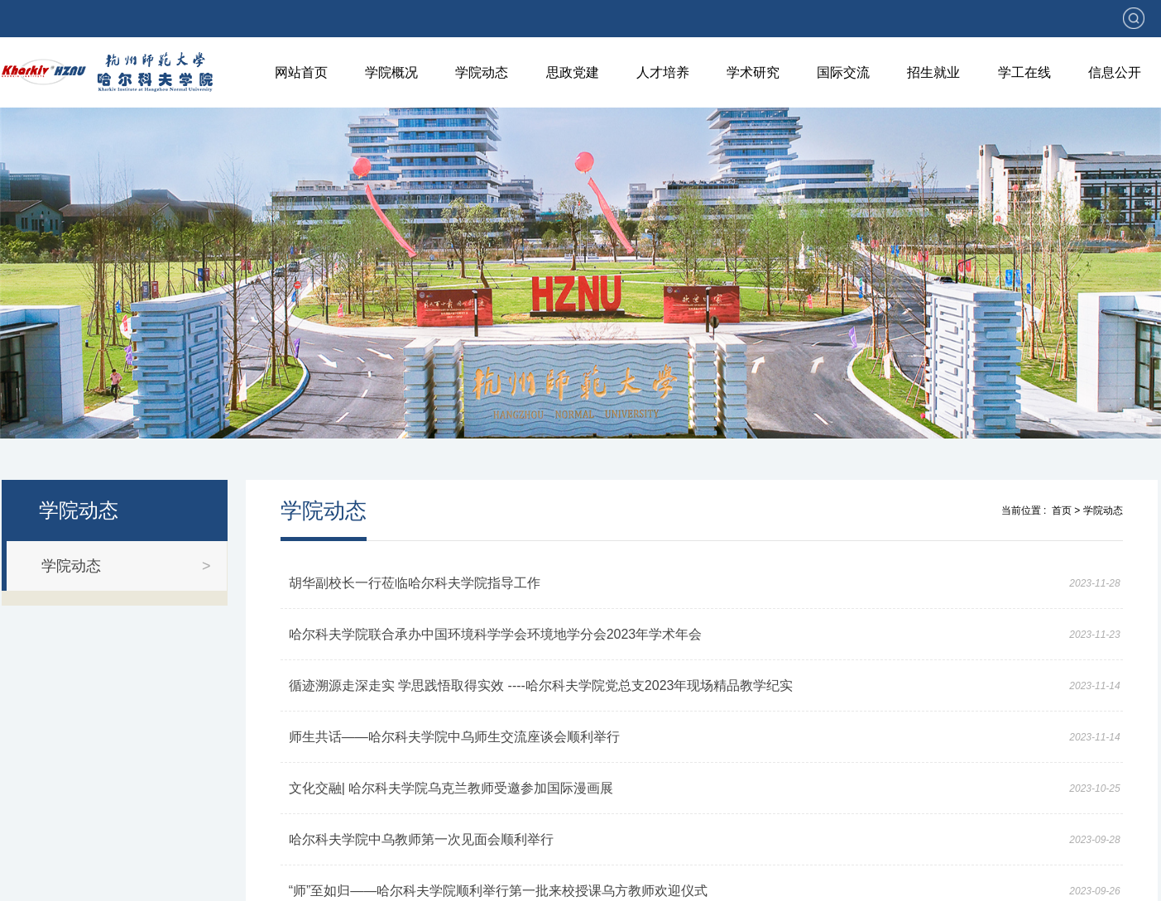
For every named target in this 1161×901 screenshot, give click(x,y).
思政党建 (572, 72)
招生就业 (933, 72)
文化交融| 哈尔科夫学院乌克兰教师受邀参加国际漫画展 (451, 788)
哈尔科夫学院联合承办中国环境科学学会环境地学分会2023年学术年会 (496, 634)
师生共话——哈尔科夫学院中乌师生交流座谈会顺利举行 (454, 737)
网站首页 (301, 72)
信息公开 (1114, 72)
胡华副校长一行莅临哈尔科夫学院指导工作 (414, 583)
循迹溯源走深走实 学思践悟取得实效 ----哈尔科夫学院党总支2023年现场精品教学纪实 (541, 685)
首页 (1062, 510)
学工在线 (1024, 72)
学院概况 (391, 72)
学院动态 (481, 72)
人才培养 (662, 72)
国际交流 (843, 72)
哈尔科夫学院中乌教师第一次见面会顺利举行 (421, 839)
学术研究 (753, 72)
